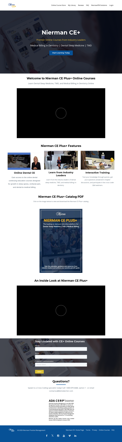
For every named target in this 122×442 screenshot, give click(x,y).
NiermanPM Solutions (99, 5)
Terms (86, 430)
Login (111, 5)
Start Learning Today (61, 53)
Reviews (81, 5)
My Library (72, 5)
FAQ (87, 5)
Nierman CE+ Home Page (73, 430)
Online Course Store (58, 5)
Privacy (93, 430)
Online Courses (103, 430)
